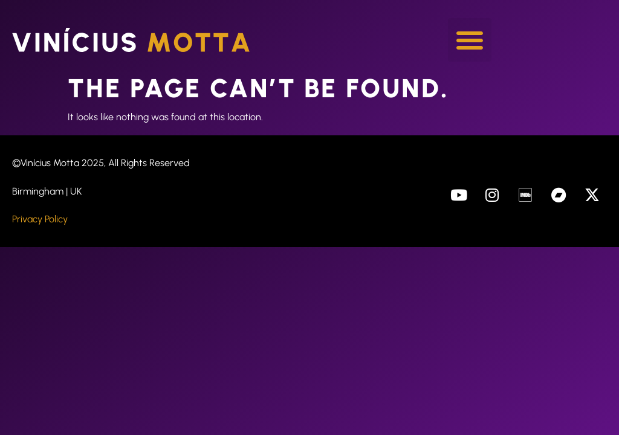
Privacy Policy (40, 219)
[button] (469, 40)
